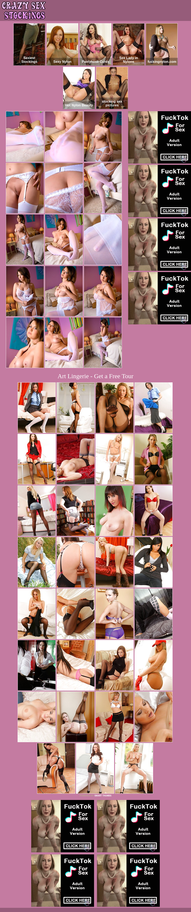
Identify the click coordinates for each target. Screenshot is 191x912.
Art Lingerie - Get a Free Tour (95, 376)
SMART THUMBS (102, 796)
